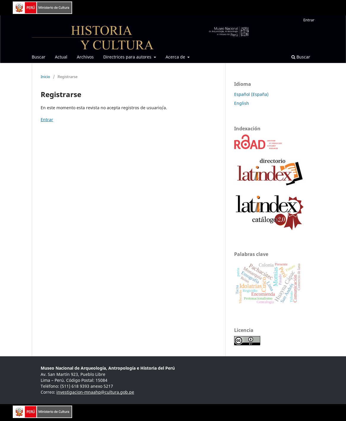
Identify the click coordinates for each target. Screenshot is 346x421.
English (241, 103)
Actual (61, 57)
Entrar (308, 20)
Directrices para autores (128, 57)
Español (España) (251, 94)
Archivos (85, 57)
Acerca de (176, 57)
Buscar (38, 57)
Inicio (45, 76)
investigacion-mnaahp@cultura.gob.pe (95, 392)
